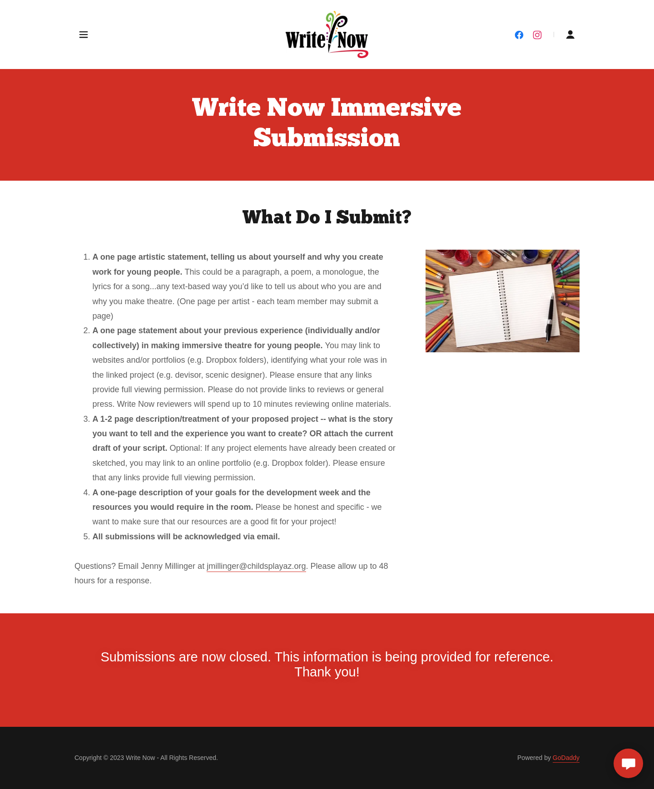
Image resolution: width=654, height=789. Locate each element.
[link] (327, 34)
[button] (83, 34)
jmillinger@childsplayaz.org (256, 566)
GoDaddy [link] (566, 757)
